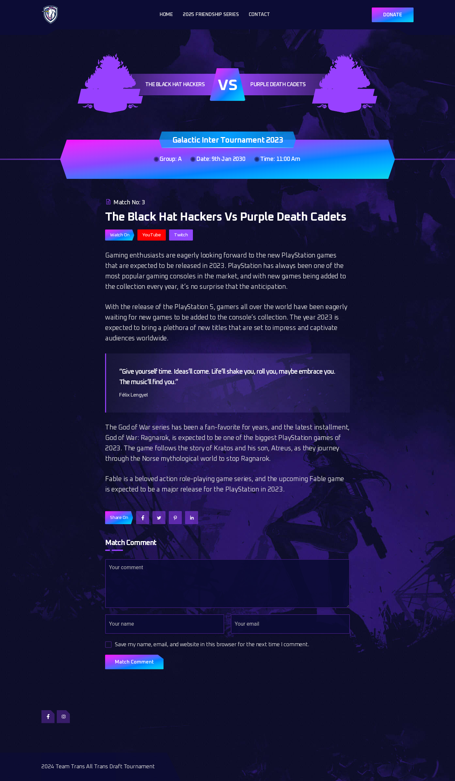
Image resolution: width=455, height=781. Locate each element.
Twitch (181, 235)
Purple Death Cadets (278, 84)
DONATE (392, 14)
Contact (259, 14)
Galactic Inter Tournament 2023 (227, 140)
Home (166, 14)
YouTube (151, 235)
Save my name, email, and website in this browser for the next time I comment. (212, 645)
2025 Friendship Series (211, 14)
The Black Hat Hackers (175, 84)
